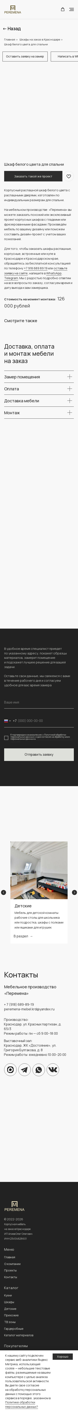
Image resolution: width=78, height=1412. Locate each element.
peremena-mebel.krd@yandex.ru (29, 1009)
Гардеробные (14, 1329)
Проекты (10, 1270)
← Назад (11, 28)
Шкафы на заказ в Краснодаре (40, 39)
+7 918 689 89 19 (35, 268)
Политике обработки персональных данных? (21, 1404)
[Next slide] (74, 892)
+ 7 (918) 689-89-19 (19, 1004)
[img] (38, 1070)
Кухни (8, 1295)
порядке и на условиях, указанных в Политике (41, 739)
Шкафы (9, 1302)
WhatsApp (54, 273)
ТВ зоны (10, 1322)
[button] (63, 9)
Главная (9, 39)
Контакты (10, 1277)
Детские (23, 906)
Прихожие (11, 1315)
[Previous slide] (3, 892)
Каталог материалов (18, 1335)
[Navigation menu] (71, 9)
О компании (12, 1264)
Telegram (11, 278)
